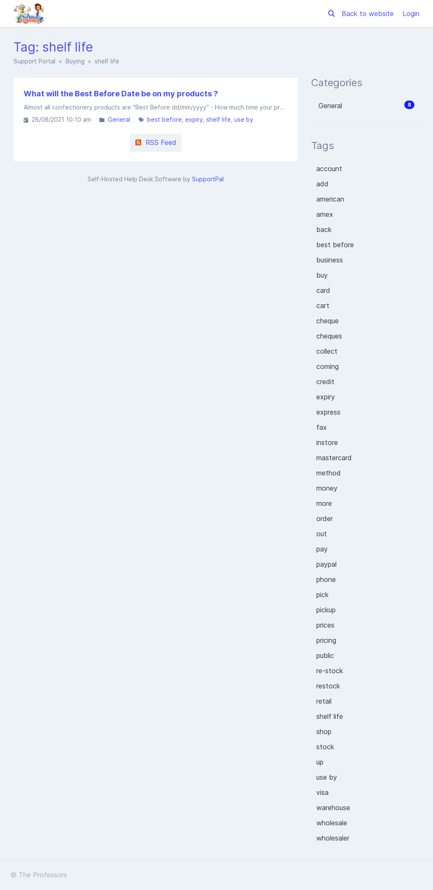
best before (164, 119)
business (329, 260)
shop (324, 731)
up (319, 762)
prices (325, 625)
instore (327, 442)
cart (322, 305)
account (329, 168)
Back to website (369, 13)
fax (321, 427)
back (324, 229)
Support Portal (34, 61)
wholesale (331, 823)
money (326, 488)
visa (322, 792)
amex (324, 214)
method (328, 473)
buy (322, 275)
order (324, 518)
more (324, 503)
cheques (329, 336)
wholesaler (332, 838)
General (119, 119)
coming (327, 366)
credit (325, 381)
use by (243, 119)
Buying (75, 61)
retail (324, 701)
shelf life (218, 119)
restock (328, 686)
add (322, 184)
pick (322, 594)
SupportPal (208, 179)
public (325, 655)
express (328, 412)
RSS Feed (155, 142)
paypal (326, 564)
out (321, 534)
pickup (326, 610)
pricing (326, 640)
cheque (327, 321)
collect (326, 351)
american (330, 199)
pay (322, 549)
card (323, 290)
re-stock (329, 670)
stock (325, 747)
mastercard (334, 457)
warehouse (333, 807)
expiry (194, 119)
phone (326, 579)
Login (411, 13)
